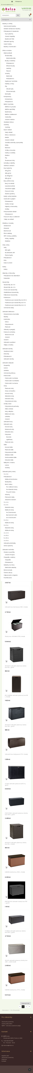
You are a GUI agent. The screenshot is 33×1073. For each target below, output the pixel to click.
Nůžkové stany (9, 510)
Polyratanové (9, 324)
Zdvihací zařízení (9, 165)
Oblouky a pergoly (9, 329)
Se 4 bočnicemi (11, 517)
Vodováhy (8, 117)
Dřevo (7, 322)
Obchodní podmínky (8, 1022)
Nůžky (6, 145)
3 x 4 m (6, 502)
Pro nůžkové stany (11, 487)
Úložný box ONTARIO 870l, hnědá (15, 636)
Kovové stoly (9, 393)
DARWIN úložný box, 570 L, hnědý (15, 990)
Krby (5, 260)
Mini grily (7, 250)
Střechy (7, 494)
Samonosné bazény (10, 26)
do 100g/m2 (8, 176)
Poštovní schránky (9, 332)
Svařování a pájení (9, 199)
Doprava (4, 1059)
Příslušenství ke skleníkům (12, 276)
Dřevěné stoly (9, 398)
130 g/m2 (8, 171)
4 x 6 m (6, 540)
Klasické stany (9, 507)
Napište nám (5, 1056)
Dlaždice (7, 241)
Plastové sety (9, 442)
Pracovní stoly (9, 191)
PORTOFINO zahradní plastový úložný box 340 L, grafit (16, 813)
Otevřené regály (10, 188)
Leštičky (8, 68)
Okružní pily (9, 89)
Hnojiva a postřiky (9, 552)
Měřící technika (8, 104)
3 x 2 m (6, 474)
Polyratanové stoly (11, 401)
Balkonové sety (9, 414)
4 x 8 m (6, 535)
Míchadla (8, 94)
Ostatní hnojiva (10, 555)
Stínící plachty (8, 546)
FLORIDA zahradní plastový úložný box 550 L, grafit (15, 931)
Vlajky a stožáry (8, 345)
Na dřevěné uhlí (10, 252)
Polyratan (8, 434)
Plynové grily (9, 255)
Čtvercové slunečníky (10, 290)
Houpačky (7, 365)
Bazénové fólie (9, 39)
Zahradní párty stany (9, 471)
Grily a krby (6, 245)
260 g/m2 (8, 173)
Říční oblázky (8, 233)
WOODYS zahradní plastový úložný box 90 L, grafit (15, 666)
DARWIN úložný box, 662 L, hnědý (15, 872)
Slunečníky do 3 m (9, 285)
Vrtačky (7, 73)
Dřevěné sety (9, 432)
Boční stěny (8, 484)
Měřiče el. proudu (10, 107)
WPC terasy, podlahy (10, 236)
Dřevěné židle (9, 460)
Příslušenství (10, 63)
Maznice (7, 147)
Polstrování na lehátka (12, 381)
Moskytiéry (8, 482)
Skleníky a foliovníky (9, 273)
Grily (5, 247)
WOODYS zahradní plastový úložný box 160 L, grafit (15, 725)
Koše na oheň (8, 263)
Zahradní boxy (8, 421)
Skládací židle (9, 455)
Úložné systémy (10, 194)
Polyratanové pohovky (12, 406)
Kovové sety (9, 427)
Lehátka (6, 370)
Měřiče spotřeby (10, 109)
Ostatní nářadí (9, 140)
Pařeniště (7, 278)
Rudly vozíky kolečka (10, 196)
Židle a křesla (9, 409)
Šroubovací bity (10, 160)
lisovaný (8, 437)
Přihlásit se (18, 1)
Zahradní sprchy (9, 41)
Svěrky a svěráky (10, 153)
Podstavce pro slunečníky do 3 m (15, 302)
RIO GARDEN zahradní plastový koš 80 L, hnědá (16, 696)
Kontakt (5, 1032)
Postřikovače (8, 578)
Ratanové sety (9, 429)
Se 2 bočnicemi (11, 512)
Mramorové (7, 231)
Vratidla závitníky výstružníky (14, 142)
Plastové (7, 327)
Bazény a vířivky (7, 23)
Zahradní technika (8, 549)
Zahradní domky (8, 349)
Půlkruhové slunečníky (11, 295)
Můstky (6, 317)
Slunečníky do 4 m (9, 287)
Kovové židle (9, 447)
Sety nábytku (9, 411)
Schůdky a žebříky (9, 163)
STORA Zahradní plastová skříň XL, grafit (15, 784)
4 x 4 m (6, 533)
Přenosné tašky (9, 497)
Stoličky (7, 467)
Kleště (7, 137)
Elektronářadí (8, 53)
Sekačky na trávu (9, 565)
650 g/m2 (8, 178)
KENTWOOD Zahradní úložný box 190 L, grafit (16, 902)
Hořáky (7, 209)
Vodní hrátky (8, 44)
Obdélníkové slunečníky (11, 292)
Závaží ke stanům (10, 499)
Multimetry (8, 112)
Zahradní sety (8, 424)
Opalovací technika (11, 81)
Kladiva (7, 155)
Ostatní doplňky (10, 36)
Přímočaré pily (10, 91)
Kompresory (7, 96)
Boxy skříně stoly (9, 181)
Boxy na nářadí (9, 183)
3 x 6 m (6, 525)
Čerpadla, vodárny (9, 557)
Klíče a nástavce (10, 135)
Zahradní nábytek (8, 363)
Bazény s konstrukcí (10, 46)
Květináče (7, 319)
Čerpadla (8, 560)
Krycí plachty (9, 34)
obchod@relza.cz (8, 4)
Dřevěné (6, 228)
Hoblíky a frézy (9, 84)
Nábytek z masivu (9, 462)
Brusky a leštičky (10, 61)
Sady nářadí (8, 132)
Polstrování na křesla (11, 378)
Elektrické (9, 76)
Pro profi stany (10, 492)
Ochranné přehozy (9, 373)
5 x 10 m (6, 538)
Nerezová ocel (9, 334)
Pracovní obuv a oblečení (12, 217)
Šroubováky (8, 55)
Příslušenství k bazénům (11, 31)
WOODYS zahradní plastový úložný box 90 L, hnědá (15, 843)
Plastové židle (9, 450)
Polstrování (7, 375)
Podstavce (7, 297)
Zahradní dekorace (8, 311)
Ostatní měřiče (10, 119)
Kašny (4, 267)
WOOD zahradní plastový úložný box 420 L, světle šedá (16, 961)
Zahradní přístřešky (10, 543)
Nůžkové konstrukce (11, 479)
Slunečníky (6, 282)
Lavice (6, 368)
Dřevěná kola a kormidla (11, 314)
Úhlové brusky (10, 66)
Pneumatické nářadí (10, 211)
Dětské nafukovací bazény (12, 29)
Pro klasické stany (11, 489)
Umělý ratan (7, 404)
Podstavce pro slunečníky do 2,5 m (16, 300)
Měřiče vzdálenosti (11, 114)
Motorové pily (8, 570)
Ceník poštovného (7, 1023)
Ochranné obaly (9, 308)
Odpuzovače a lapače (10, 575)
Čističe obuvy (8, 572)
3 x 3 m (6, 505)
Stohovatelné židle (10, 457)
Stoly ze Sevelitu (10, 391)
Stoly (5, 386)
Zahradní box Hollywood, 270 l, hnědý (16, 754)
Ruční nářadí (8, 130)
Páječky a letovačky (11, 206)
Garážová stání (8, 351)
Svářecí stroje (9, 204)
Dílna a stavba (7, 50)
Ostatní (7, 337)
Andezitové (7, 226)
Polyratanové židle (10, 452)
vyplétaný (9, 439)
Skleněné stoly (9, 396)
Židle (5, 444)
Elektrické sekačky (10, 567)
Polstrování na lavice (11, 383)
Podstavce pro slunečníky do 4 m (15, 305)
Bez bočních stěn (11, 515)
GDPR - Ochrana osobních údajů (11, 1025)
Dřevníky (6, 354)
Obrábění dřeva (9, 122)
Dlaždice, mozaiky (8, 223)
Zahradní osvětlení (9, 342)
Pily (6, 86)
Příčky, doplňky (9, 238)
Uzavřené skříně (10, 186)
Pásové (8, 71)
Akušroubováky (11, 58)
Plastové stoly (9, 388)
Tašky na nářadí (9, 219)
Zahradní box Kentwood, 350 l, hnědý (16, 607)
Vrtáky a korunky (10, 150)
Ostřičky (6, 124)
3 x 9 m (6, 520)
